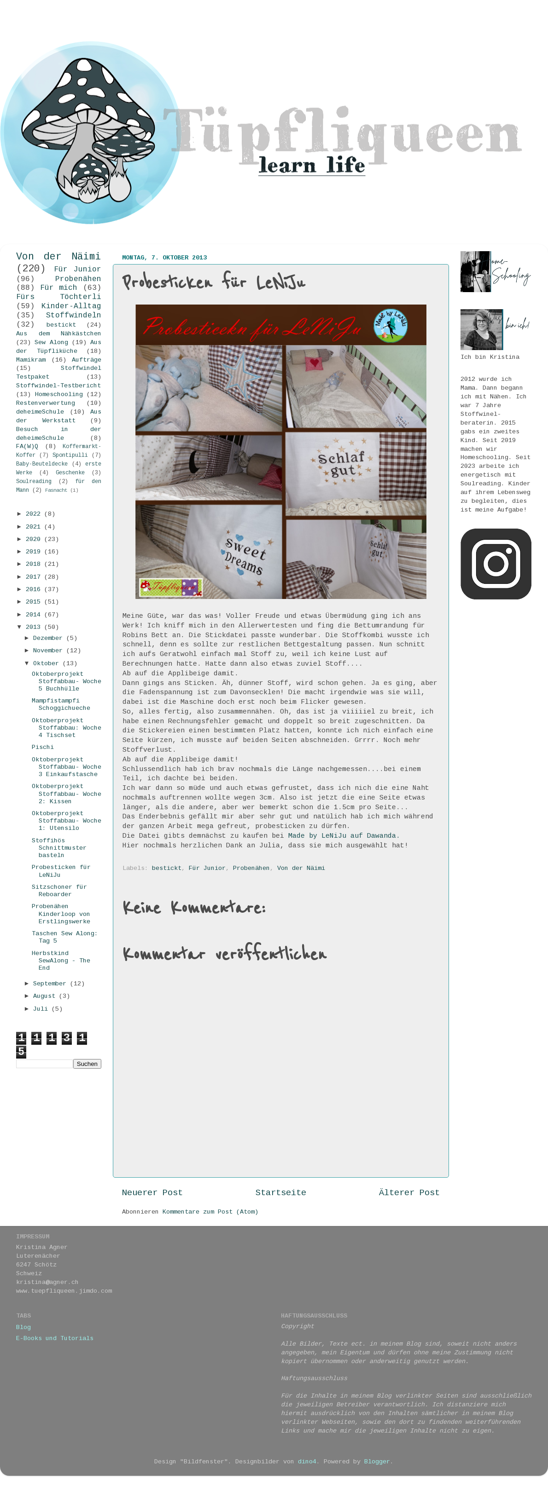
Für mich (59, 288)
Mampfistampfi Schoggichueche (61, 704)
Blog (23, 1327)
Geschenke (70, 473)
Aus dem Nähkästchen (58, 333)
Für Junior (207, 868)
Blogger (377, 1461)
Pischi (43, 747)
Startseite (281, 1193)
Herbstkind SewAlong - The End (61, 961)
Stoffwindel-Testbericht (58, 385)
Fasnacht (56, 490)
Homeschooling (59, 394)
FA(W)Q (27, 446)
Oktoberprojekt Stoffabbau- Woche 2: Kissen (66, 794)
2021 (35, 527)
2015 (35, 602)
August (46, 996)
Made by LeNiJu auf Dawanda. (344, 836)
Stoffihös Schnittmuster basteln (59, 848)
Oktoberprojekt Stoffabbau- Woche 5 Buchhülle (66, 681)
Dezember (49, 638)
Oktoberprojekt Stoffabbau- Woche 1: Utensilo (66, 821)
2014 (35, 614)
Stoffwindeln (73, 315)
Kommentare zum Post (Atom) (210, 1212)
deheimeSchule (40, 412)
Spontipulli (70, 455)
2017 (35, 577)
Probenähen (251, 868)
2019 (35, 551)
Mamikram (31, 360)
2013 (35, 627)
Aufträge (86, 360)
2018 (35, 564)
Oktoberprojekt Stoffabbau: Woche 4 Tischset (66, 728)
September (51, 983)
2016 (35, 589)
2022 (35, 514)
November (49, 650)
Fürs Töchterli (58, 297)
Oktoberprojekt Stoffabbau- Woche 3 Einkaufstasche (66, 767)
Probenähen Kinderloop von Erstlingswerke (61, 914)
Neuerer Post (152, 1193)
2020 (35, 539)
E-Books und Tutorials (54, 1338)
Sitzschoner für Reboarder (59, 891)
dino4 (307, 1461)
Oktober (48, 663)
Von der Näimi (301, 868)
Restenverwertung (45, 403)
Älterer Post (409, 1193)
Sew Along (51, 342)
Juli (42, 1009)
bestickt (166, 868)
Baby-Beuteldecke (42, 464)
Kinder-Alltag (71, 306)
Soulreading (34, 481)
